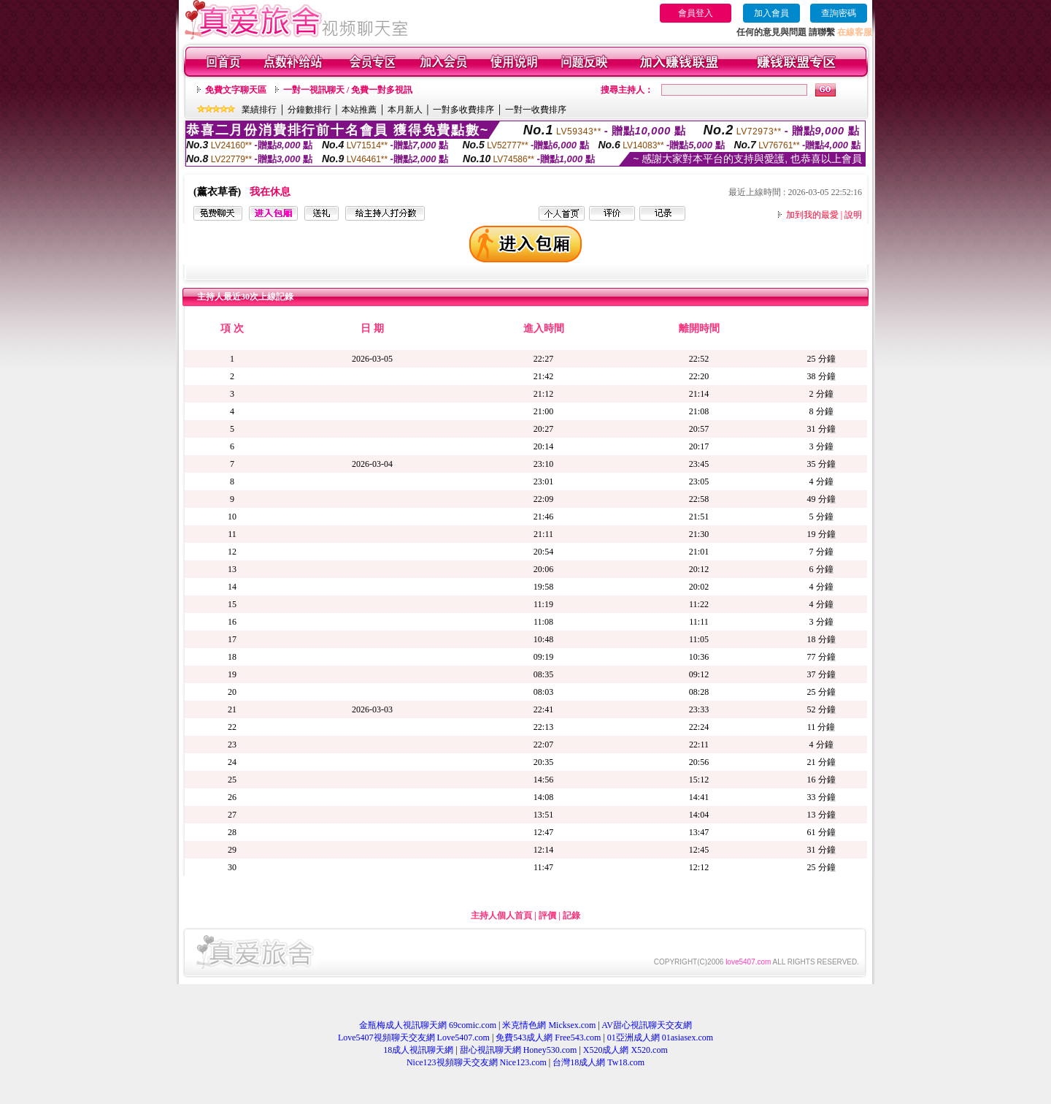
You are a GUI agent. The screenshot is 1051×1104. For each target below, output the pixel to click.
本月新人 (405, 109)
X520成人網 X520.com (625, 1050)
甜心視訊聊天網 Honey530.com (518, 1050)
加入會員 (771, 13)
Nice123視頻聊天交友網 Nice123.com (477, 1062)
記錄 (571, 915)
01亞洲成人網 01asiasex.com (660, 1037)
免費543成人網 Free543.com (548, 1037)
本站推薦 (359, 109)
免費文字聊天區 (235, 90)
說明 (853, 215)
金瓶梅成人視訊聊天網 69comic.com (427, 1025)
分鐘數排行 (309, 109)
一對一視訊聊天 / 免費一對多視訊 (347, 90)
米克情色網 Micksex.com (549, 1025)
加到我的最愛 (812, 215)
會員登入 (695, 13)
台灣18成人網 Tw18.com (598, 1062)
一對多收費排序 (463, 109)
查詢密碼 (838, 13)
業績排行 (259, 109)
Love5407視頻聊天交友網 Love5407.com (414, 1037)
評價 (547, 915)
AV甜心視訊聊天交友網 (646, 1025)
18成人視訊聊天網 (418, 1050)
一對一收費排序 (535, 109)
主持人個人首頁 (501, 915)
